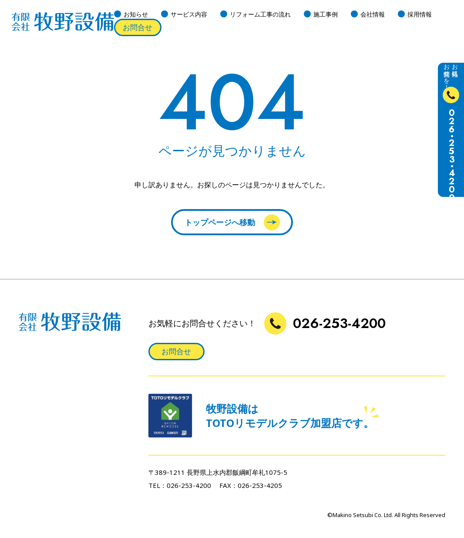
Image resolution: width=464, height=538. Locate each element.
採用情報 (419, 14)
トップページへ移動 (232, 222)
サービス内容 (189, 14)
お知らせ (136, 14)
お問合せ (137, 27)
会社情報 (372, 14)
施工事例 (325, 14)
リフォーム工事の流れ (260, 14)
